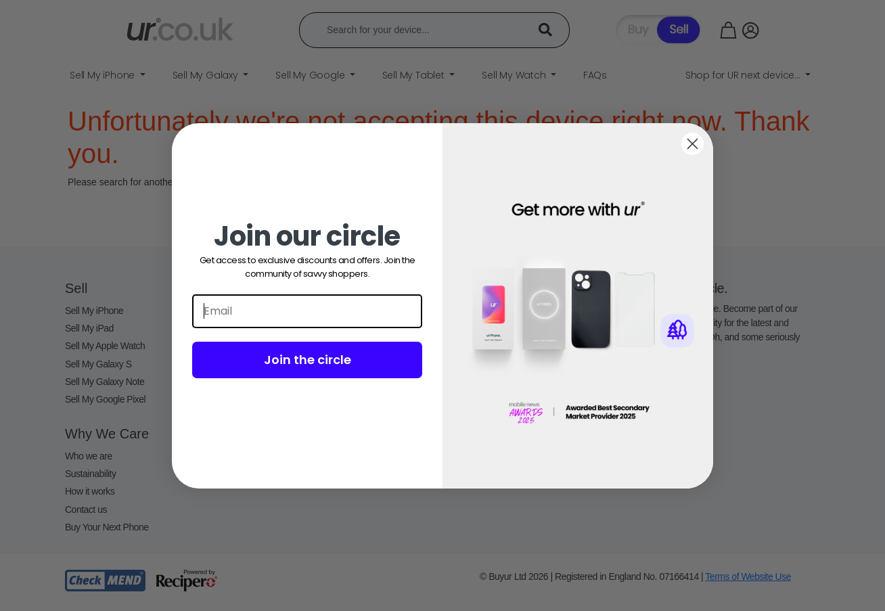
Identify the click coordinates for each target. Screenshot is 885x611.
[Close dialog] (692, 144)
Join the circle (307, 359)
